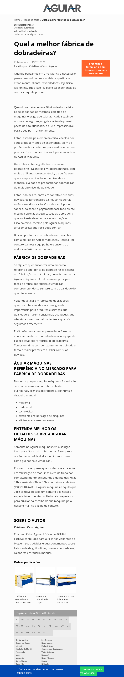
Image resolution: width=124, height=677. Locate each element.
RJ (16, 618)
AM (27, 624)
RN (27, 631)
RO (33, 631)
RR (39, 631)
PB (17, 631)
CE (67, 618)
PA (33, 624)
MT (62, 624)
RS (50, 618)
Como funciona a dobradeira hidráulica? (65, 597)
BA (61, 618)
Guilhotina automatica (24, 26)
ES (28, 618)
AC (39, 624)
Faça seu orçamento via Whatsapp (92, 671)
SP (33, 618)
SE (45, 631)
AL (45, 624)
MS (68, 624)
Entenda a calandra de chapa (42, 597)
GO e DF (19, 624)
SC (44, 618)
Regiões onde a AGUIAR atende (35, 611)
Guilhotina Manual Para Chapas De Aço (23, 597)
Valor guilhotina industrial (25, 29)
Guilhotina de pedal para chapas (28, 32)
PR (39, 618)
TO (50, 631)
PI (22, 631)
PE (55, 618)
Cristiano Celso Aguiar (43, 64)
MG (22, 618)
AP (50, 624)
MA (56, 624)
